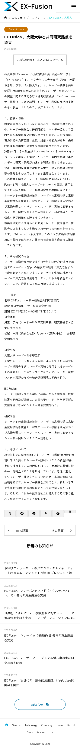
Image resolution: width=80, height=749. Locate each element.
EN (51, 732)
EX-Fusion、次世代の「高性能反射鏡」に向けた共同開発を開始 (39, 682)
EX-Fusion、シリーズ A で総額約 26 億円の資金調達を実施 (38, 637)
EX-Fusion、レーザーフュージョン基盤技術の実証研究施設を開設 (39, 660)
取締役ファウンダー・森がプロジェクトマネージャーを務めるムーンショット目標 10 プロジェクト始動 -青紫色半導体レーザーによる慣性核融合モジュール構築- (40, 570)
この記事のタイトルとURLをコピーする (40, 59)
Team (60, 725)
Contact (41, 732)
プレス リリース (16, 29)
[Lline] (34, 513)
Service (16, 725)
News (30, 732)
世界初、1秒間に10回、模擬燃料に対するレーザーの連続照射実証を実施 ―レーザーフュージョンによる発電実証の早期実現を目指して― (39, 615)
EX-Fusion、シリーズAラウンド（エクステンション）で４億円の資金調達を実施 (37, 592)
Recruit (71, 725)
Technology (31, 725)
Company (46, 725)
